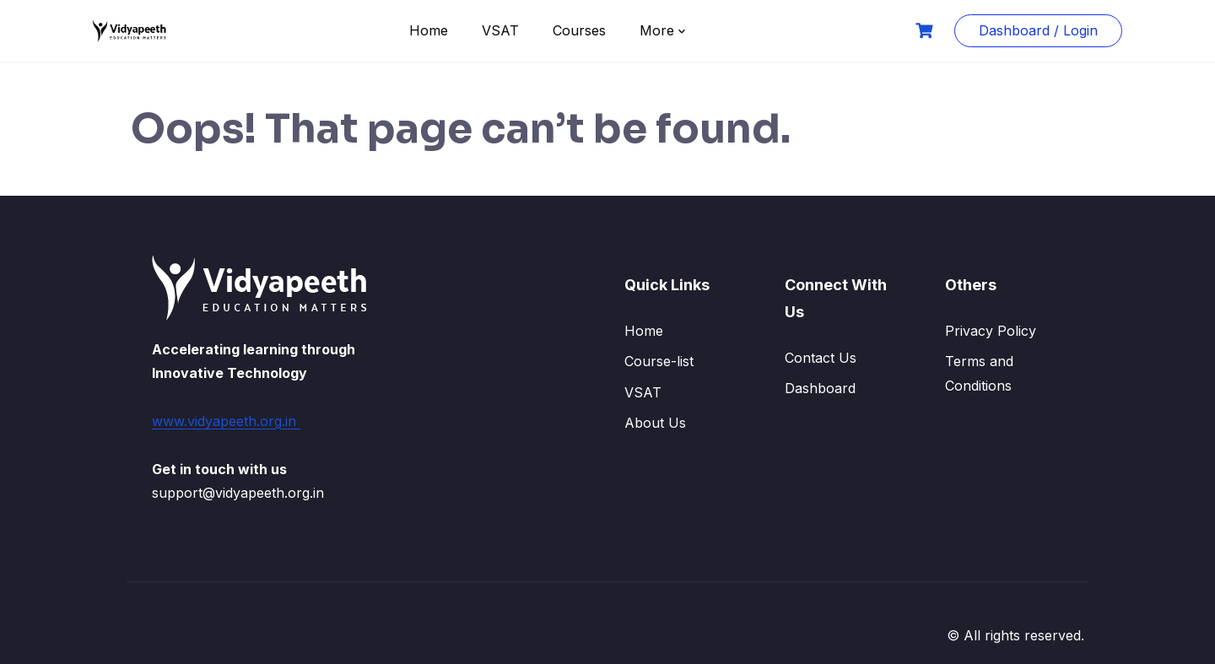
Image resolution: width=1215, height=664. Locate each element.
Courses (579, 30)
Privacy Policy (990, 330)
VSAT (500, 30)
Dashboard (820, 388)
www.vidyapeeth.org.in (226, 421)
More (657, 30)
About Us (655, 422)
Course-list (659, 361)
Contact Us (820, 357)
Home (428, 30)
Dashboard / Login (1038, 30)
